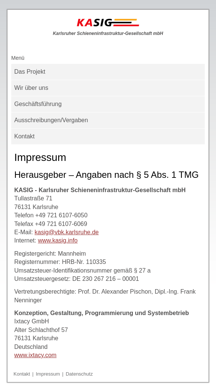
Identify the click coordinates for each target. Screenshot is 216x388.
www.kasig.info (58, 240)
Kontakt (24, 136)
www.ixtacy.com (35, 355)
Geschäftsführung (38, 104)
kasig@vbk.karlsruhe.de (66, 232)
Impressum (48, 374)
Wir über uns (31, 88)
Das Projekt (29, 71)
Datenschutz (79, 374)
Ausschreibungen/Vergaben (51, 120)
